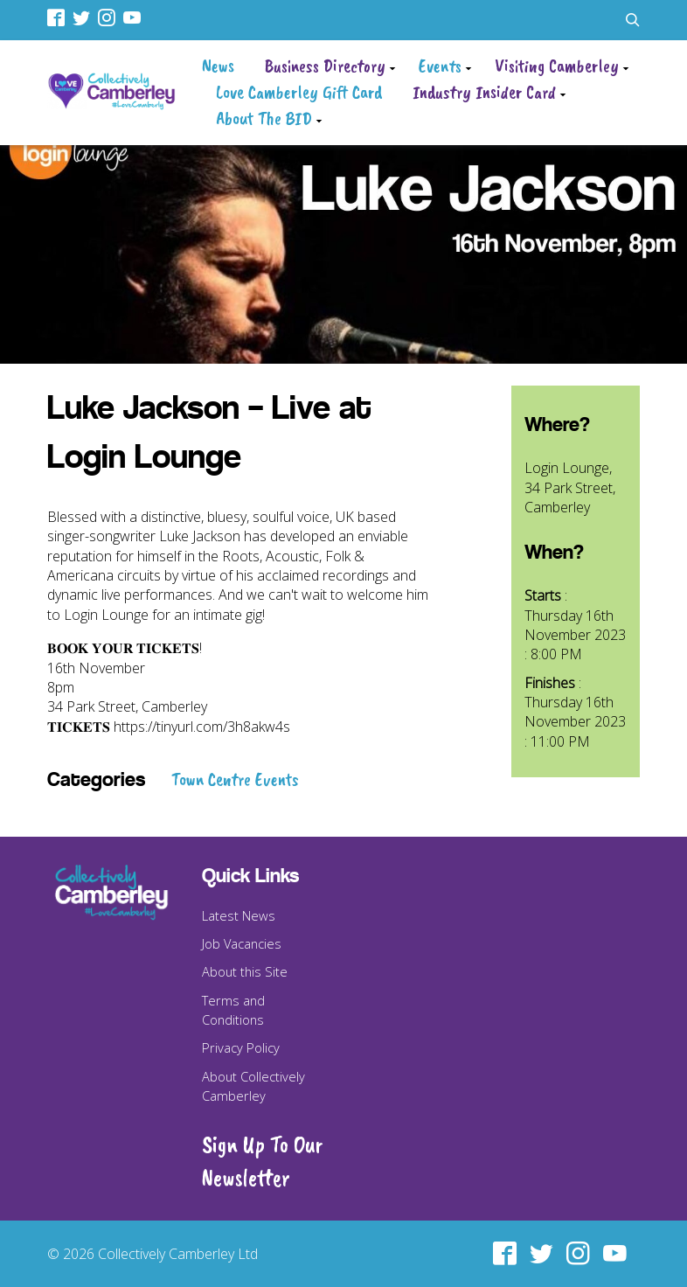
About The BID (264, 118)
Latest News (238, 915)
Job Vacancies (241, 943)
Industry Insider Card (484, 91)
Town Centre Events (235, 779)
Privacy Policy (241, 1047)
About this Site (245, 971)
